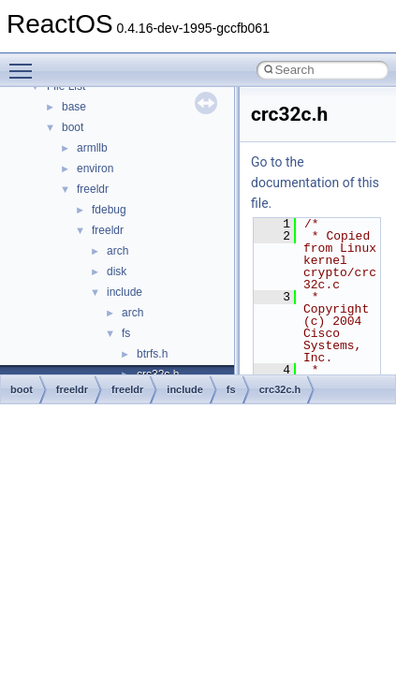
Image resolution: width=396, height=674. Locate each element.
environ (95, 168)
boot (72, 127)
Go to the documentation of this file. (315, 182)
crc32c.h (280, 389)
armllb (92, 147)
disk (116, 271)
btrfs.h (152, 353)
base (74, 106)
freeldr (93, 189)
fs (126, 333)
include (124, 292)
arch (117, 250)
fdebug (109, 209)
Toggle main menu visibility (25, 62)
